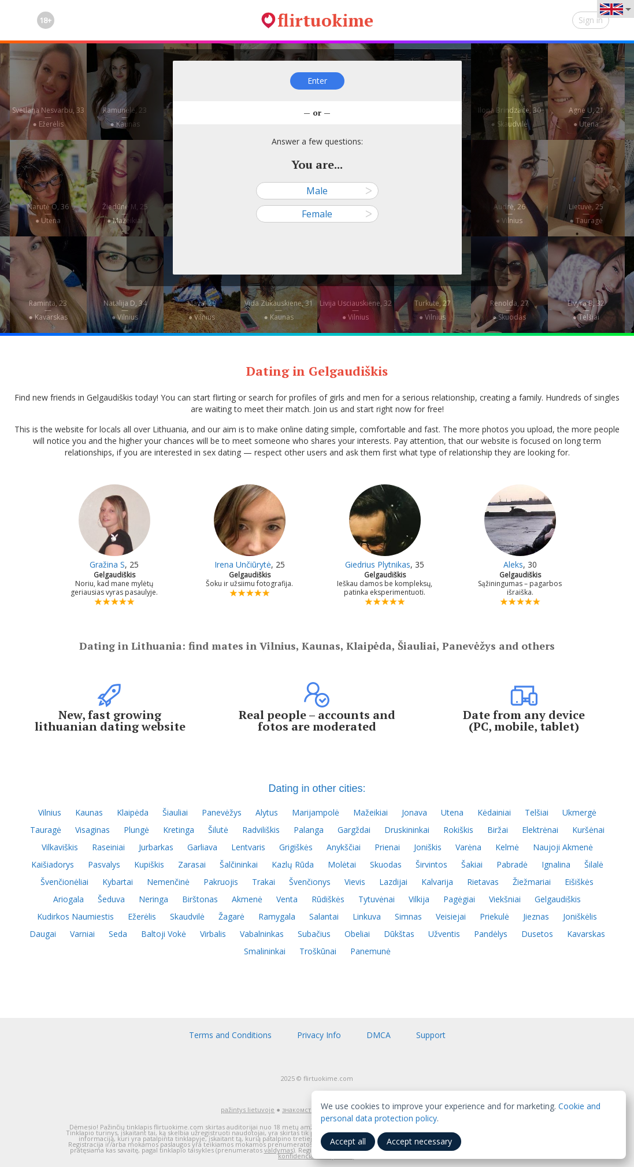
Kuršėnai (588, 829)
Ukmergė (579, 812)
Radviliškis (261, 829)
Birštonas (200, 899)
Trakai (263, 881)
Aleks (513, 564)
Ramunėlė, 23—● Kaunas (125, 117)
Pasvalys (104, 864)
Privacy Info (319, 1034)
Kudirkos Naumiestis (75, 916)
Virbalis (213, 933)
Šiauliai (175, 812)
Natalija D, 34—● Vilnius (125, 310)
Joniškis (428, 847)
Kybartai (117, 881)
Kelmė (507, 847)
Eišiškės (579, 881)
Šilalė (593, 864)
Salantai (324, 916)
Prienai (387, 847)
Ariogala (68, 899)
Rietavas (483, 881)
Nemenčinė (168, 881)
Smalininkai (265, 951)
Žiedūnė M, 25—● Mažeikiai (125, 213)
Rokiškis (458, 829)
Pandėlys (490, 933)
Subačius (314, 933)
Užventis (444, 933)
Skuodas (386, 864)
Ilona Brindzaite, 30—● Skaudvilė (509, 117)
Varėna (468, 847)
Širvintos (431, 864)
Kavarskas (586, 933)
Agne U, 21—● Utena (586, 117)
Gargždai (354, 829)
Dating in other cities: (316, 788)
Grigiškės (296, 847)
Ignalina (556, 864)
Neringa (153, 899)
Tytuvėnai (376, 899)
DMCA (378, 1034)
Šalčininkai (239, 864)
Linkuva (367, 916)
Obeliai (357, 933)
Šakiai (472, 864)
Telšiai (536, 812)
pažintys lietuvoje (248, 1109)
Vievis (354, 881)
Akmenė (247, 899)
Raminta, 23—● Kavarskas (47, 310)
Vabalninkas (262, 933)
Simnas (408, 916)
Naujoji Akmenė (563, 847)
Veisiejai (451, 916)
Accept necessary (419, 1141)
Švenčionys (310, 881)
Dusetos (537, 933)
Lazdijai (393, 881)
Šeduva (111, 899)
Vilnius (49, 812)
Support (431, 1034)
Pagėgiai (459, 899)
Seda (118, 933)
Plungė (136, 829)
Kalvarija (437, 881)
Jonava (414, 812)
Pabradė (512, 864)
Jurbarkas (156, 847)
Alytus (266, 812)
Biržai (497, 829)
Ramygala (276, 916)
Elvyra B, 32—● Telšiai (586, 310)
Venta (287, 899)
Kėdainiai (494, 812)
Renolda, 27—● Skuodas (509, 310)
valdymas (278, 1150)
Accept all (348, 1141)
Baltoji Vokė (163, 933)
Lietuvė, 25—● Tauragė (586, 213)
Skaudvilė (187, 916)
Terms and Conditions (230, 1034)
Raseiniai (108, 847)
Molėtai (342, 864)
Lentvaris (248, 847)
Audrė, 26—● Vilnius (509, 213)
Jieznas (536, 916)
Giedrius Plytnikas (377, 564)
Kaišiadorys (52, 864)
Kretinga (178, 829)
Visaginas (92, 829)
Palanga (309, 829)
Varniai (82, 933)
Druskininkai (406, 829)
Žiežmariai (532, 881)
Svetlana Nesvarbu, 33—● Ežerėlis (48, 117)
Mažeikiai (370, 812)
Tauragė (45, 829)
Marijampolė (315, 812)
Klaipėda (133, 812)
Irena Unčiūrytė (242, 564)
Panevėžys (222, 812)
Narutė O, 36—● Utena (48, 213)
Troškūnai (317, 951)
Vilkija (419, 899)
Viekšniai (505, 899)
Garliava (202, 847)
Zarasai (192, 864)
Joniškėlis (580, 916)
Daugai (42, 933)
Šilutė (218, 829)
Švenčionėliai (64, 881)
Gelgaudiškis (558, 899)
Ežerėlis (142, 916)
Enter (317, 80)
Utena (452, 812)
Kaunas (89, 812)
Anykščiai (344, 847)
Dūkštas (399, 933)
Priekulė (494, 916)
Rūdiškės (328, 899)
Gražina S (107, 564)
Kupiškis (149, 864)
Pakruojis (220, 881)
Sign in (591, 19)
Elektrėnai (540, 829)
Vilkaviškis (60, 847)
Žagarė (231, 916)
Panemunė (370, 951)
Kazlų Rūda (293, 864)
